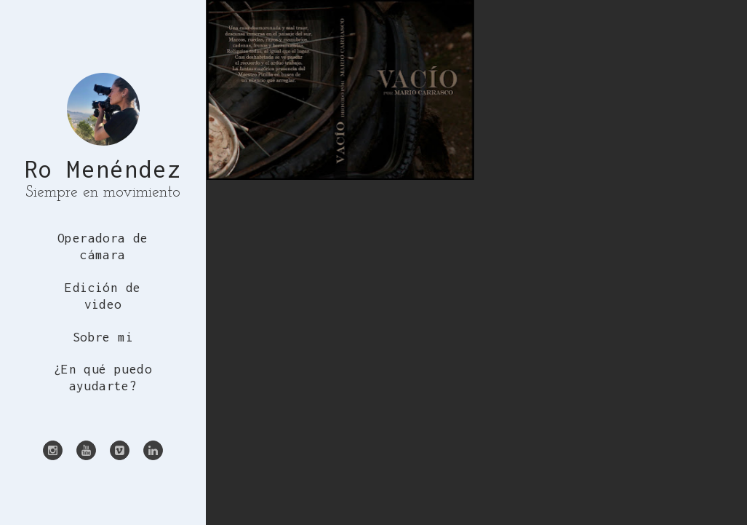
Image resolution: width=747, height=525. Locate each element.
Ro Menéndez (103, 169)
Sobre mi (103, 337)
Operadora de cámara (102, 246)
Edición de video (102, 296)
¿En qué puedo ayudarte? (103, 377)
